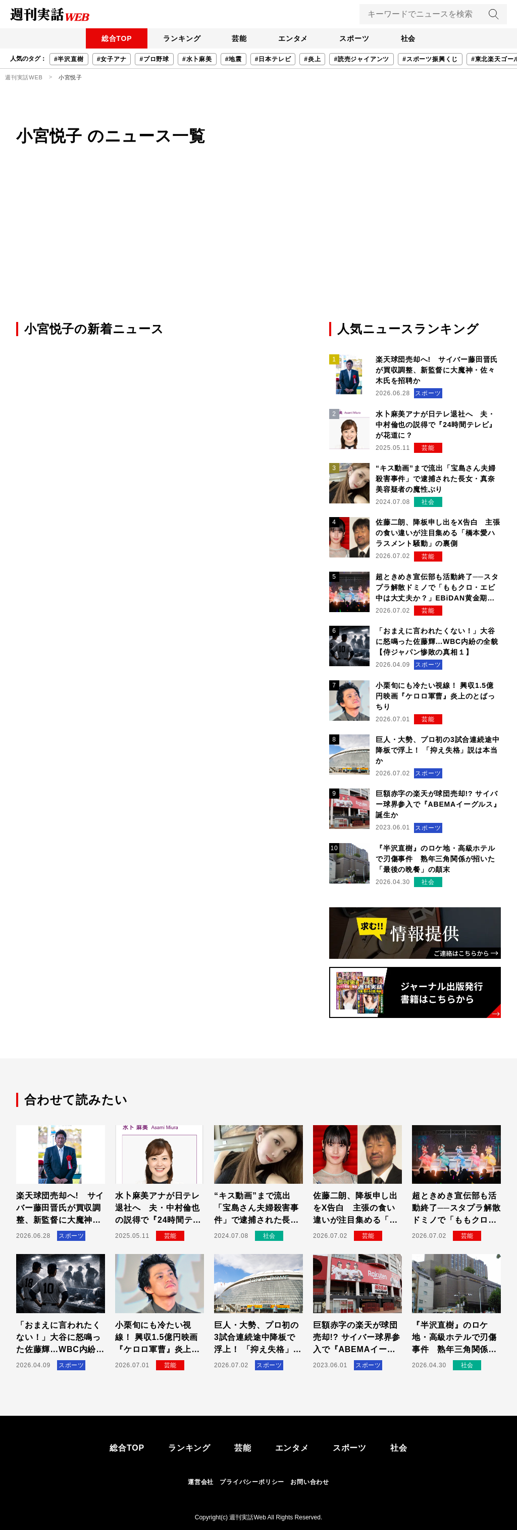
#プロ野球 (154, 59)
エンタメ (293, 38)
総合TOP (114, 38)
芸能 (238, 38)
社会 (410, 38)
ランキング (180, 38)
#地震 (233, 59)
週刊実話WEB (24, 77)
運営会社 (201, 1482)
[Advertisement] (258, 244)
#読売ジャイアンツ (361, 59)
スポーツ (356, 38)
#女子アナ (112, 59)
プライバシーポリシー (252, 1482)
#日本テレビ (273, 59)
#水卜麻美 (197, 59)
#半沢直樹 (69, 59)
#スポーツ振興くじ (430, 59)
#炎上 (312, 59)
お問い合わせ (309, 1482)
